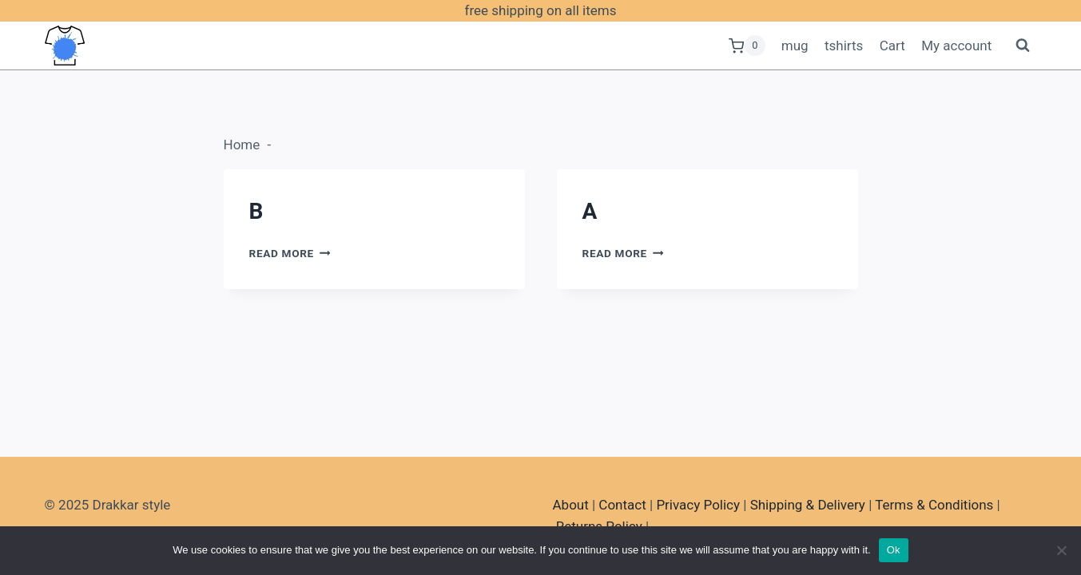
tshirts (844, 46)
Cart (892, 46)
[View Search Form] (1022, 45)
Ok (893, 550)
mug (795, 46)
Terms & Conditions (934, 505)
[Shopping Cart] (747, 45)
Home (242, 145)
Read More (290, 253)
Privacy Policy (698, 505)
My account (956, 46)
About (571, 505)
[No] (1061, 550)
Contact (622, 505)
